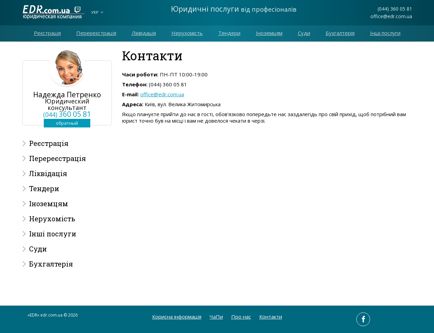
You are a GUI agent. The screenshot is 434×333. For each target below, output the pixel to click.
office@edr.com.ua (391, 16)
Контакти (270, 316)
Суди (304, 32)
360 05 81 (67, 114)
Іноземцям (269, 32)
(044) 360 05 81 (395, 8)
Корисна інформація (176, 316)
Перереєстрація (96, 32)
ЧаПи (216, 316)
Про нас (241, 316)
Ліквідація (144, 32)
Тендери (229, 32)
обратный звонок (67, 123)
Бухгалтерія (340, 32)
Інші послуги (385, 32)
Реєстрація (47, 32)
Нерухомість (187, 32)
